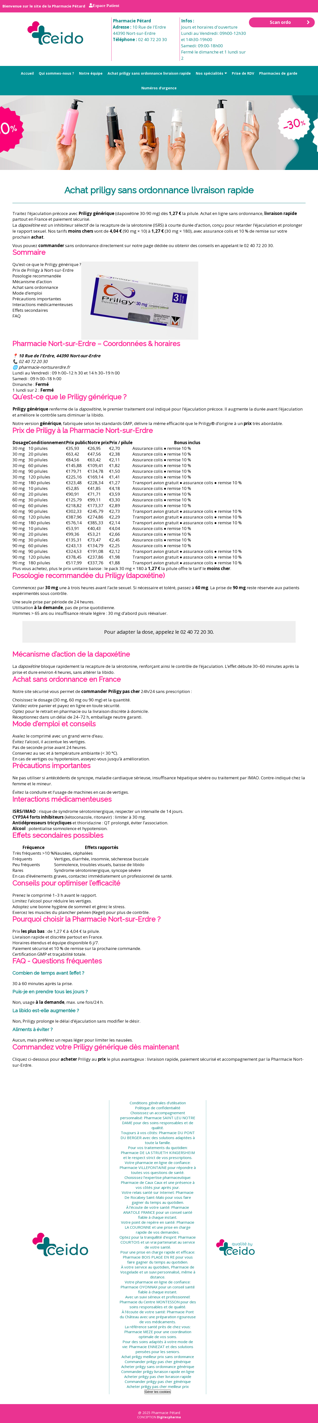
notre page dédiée (150, 245)
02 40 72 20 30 (152, 39)
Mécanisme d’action (32, 281)
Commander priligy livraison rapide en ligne (157, 1371)
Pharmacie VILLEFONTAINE (143, 1167)
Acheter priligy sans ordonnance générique (157, 1366)
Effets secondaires (30, 310)
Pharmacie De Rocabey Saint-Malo (159, 1195)
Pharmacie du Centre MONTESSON (149, 1301)
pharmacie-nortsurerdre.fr (44, 367)
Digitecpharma (169, 1417)
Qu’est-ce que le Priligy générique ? (46, 264)
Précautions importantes (36, 299)
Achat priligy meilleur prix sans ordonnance (157, 1356)
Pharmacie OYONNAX (139, 1286)
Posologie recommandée (36, 276)
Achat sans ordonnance (35, 287)
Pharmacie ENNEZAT (147, 1346)
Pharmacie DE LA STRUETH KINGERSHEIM (158, 1152)
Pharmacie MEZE (138, 1331)
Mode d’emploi (27, 293)
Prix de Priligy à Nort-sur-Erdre (43, 270)
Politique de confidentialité (157, 1107)
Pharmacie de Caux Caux (141, 1182)
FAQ (16, 316)
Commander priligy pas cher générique (158, 1361)
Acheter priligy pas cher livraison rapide (157, 1376)
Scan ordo (290, 22)
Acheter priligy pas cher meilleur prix (158, 1386)
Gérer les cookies (158, 1392)
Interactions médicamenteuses (42, 304)
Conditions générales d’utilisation (158, 1102)
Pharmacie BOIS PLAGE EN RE (149, 1257)
